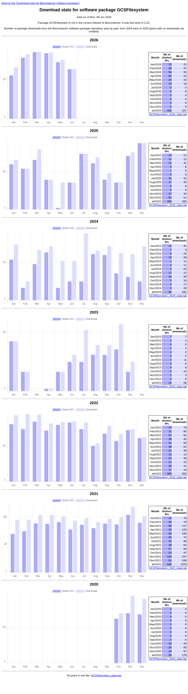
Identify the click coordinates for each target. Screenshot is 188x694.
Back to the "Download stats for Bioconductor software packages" (41, 3)
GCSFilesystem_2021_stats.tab (168, 568)
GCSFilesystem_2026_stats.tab (168, 114)
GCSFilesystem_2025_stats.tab (168, 205)
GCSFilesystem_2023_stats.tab (168, 386)
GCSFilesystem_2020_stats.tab (168, 658)
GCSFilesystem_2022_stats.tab (168, 477)
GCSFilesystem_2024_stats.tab (168, 295)
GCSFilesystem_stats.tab (106, 675)
